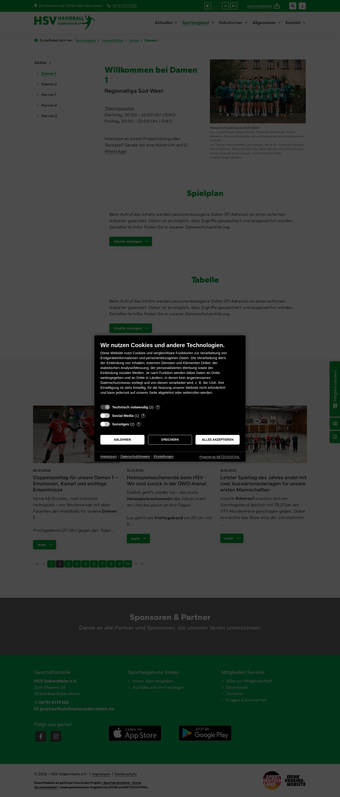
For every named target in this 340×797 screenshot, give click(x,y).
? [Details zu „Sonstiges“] (139, 424)
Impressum (108, 456)
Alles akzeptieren (218, 439)
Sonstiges (120, 424)
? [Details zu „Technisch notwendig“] (158, 407)
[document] (170, 371)
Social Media (123, 416)
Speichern (170, 439)
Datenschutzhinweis (135, 456)
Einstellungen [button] (164, 456)
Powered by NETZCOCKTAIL (220, 457)
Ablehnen (122, 439)
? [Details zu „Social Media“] (143, 415)
